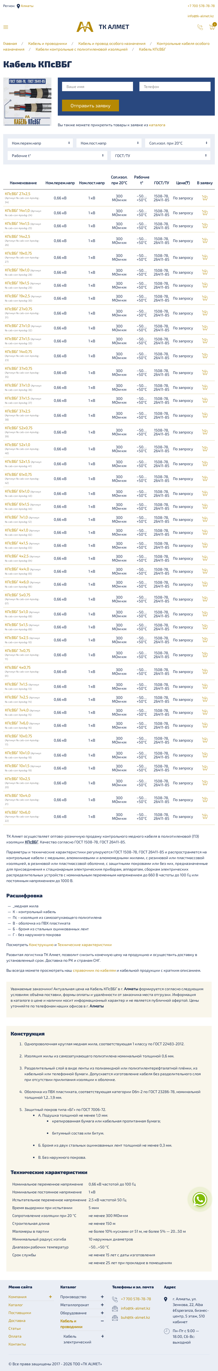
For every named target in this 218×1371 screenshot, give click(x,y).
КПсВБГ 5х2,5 (22, 639)
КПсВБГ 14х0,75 (22, 355)
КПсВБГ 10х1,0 (23, 754)
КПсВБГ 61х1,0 (23, 493)
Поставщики (19, 1312)
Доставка (16, 1320)
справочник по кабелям (94, 970)
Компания (17, 1296)
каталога (157, 124)
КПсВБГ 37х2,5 (22, 415)
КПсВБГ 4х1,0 (22, 532)
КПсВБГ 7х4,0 (22, 712)
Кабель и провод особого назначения (112, 43)
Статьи (14, 1328)
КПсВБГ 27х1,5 (23, 340)
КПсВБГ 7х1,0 (22, 519)
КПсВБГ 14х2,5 (22, 240)
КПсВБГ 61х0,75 (22, 478)
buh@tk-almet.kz (135, 1317)
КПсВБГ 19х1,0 (23, 272)
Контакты (17, 1344)
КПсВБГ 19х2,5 (23, 297)
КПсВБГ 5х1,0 (22, 613)
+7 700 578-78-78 (201, 6)
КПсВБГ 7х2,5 (22, 699)
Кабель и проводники (47, 43)
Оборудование (73, 1312)
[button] (5, 26)
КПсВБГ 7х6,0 (22, 725)
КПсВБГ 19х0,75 (22, 257)
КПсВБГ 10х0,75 (22, 740)
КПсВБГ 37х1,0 (23, 387)
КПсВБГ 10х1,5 (23, 767)
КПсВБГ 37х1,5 (23, 400)
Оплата (14, 1336)
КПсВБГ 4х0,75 (22, 671)
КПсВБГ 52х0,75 (22, 431)
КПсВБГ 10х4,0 (22, 799)
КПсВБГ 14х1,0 (23, 212)
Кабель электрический (77, 1339)
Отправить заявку (90, 105)
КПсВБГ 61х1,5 (23, 506)
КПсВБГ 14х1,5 (23, 225)
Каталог (15, 1304)
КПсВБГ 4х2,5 (22, 558)
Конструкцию (41, 944)
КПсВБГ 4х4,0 (23, 571)
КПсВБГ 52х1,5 (23, 463)
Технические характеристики (85, 944)
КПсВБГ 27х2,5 (22, 197)
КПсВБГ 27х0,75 (22, 312)
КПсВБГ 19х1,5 (23, 284)
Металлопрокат (74, 1304)
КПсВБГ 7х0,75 (22, 654)
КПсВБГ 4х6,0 (22, 583)
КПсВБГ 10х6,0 (22, 816)
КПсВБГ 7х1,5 (22, 686)
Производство (73, 1296)
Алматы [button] (27, 6)
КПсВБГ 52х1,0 (22, 448)
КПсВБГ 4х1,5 (22, 545)
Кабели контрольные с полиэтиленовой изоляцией (82, 49)
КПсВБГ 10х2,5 (22, 782)
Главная (10, 43)
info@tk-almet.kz (201, 16)
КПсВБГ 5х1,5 (22, 626)
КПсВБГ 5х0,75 (22, 598)
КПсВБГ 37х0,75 (22, 372)
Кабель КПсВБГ (152, 49)
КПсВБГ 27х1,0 (23, 327)
